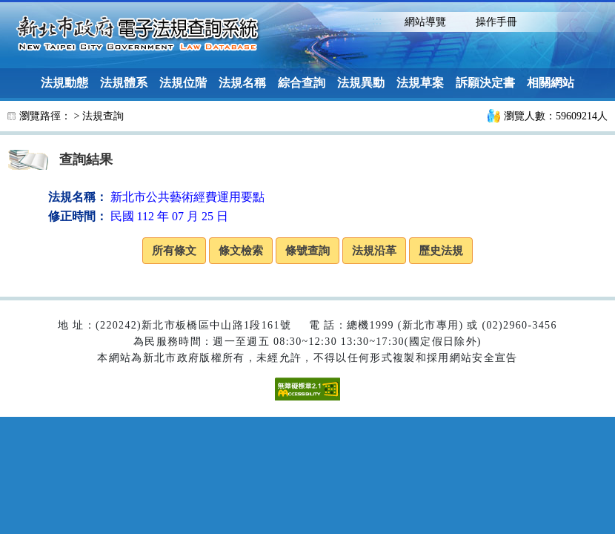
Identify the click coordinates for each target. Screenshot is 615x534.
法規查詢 (103, 116)
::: (377, 20)
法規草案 (420, 82)
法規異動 (361, 82)
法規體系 (123, 82)
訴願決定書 (485, 82)
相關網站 (550, 82)
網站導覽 (425, 21)
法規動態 (64, 82)
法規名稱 (242, 82)
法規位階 (183, 82)
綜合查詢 (301, 82)
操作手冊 (496, 21)
